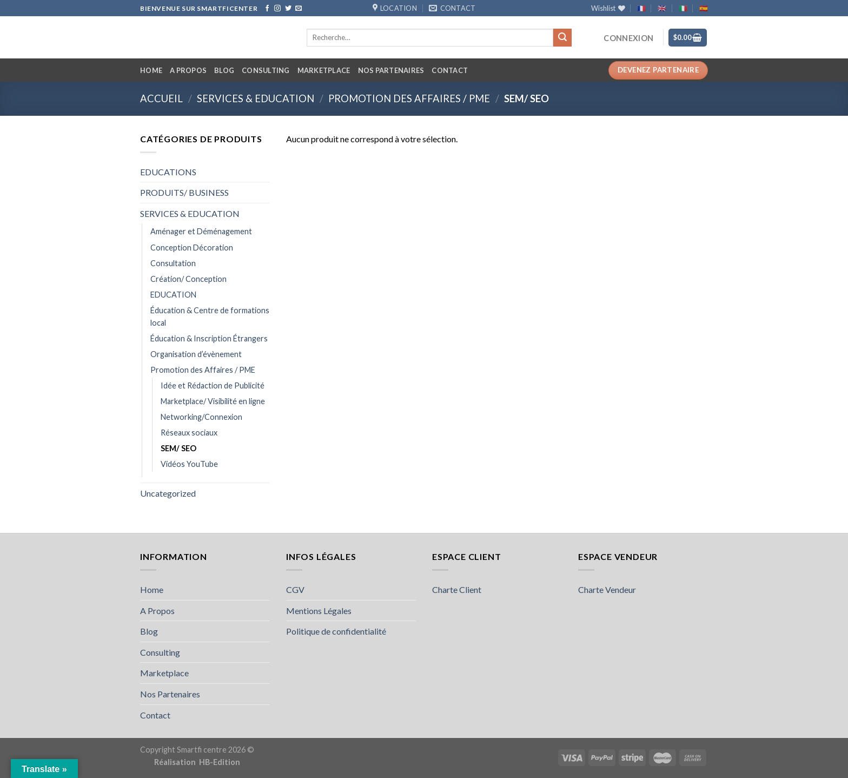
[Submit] (562, 38)
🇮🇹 (683, 8)
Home (151, 70)
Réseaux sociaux (189, 432)
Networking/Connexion (201, 416)
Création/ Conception (188, 278)
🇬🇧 (662, 8)
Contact (450, 70)
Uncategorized (168, 493)
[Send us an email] (298, 8)
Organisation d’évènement (196, 354)
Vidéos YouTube (189, 464)
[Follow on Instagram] (277, 8)
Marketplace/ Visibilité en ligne (213, 401)
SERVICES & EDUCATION (255, 98)
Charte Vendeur (607, 589)
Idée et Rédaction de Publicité (212, 385)
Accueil (161, 98)
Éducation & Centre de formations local (209, 316)
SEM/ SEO (178, 448)
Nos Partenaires (391, 70)
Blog (224, 70)
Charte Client (456, 589)
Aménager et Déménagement (201, 231)
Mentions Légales (319, 610)
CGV (295, 589)
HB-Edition (219, 762)
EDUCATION (173, 294)
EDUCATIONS (168, 172)
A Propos (188, 70)
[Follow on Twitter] (288, 8)
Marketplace (323, 70)
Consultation (173, 263)
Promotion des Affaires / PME (409, 98)
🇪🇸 (703, 8)
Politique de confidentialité (336, 631)
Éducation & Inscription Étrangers (209, 338)
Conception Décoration (191, 247)
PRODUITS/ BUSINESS (184, 192)
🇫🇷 (641, 8)
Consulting (266, 70)
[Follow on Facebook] (267, 8)
